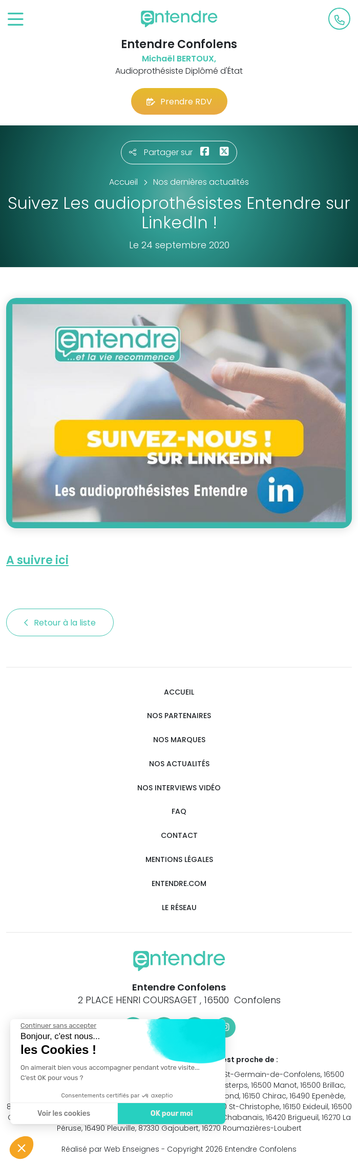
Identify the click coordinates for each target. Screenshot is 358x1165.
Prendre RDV (179, 101)
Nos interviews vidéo (179, 788)
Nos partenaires (179, 715)
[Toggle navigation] (16, 20)
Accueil (179, 692)
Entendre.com (179, 883)
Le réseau (179, 907)
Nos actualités (179, 764)
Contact (179, 835)
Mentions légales (179, 859)
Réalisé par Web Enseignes (110, 1149)
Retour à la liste (60, 623)
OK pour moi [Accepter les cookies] (170, 1113)
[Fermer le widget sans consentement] (57, 1026)
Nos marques (179, 740)
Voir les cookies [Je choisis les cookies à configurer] (62, 1113)
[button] (21, 1147)
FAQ (179, 811)
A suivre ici (37, 560)
